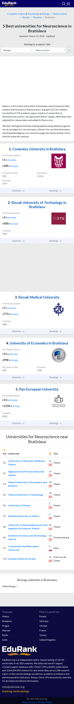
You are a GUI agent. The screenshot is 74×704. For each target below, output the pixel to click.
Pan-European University (37, 389)
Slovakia (37, 17)
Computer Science (16, 13)
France (42, 630)
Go (69, 50)
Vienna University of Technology (25, 494)
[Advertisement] (37, 81)
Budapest (7, 621)
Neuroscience (60, 13)
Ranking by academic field (37, 44)
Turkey (42, 635)
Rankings (55, 190)
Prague (5, 625)
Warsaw (6, 630)
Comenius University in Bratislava (37, 149)
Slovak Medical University (37, 297)
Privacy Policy (45, 702)
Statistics (18, 190)
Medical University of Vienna (23, 516)
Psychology (33, 13)
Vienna (5, 616)
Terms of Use (28, 702)
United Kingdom (47, 639)
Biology (46, 13)
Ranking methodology (15, 691)
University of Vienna (19, 505)
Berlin (5, 635)
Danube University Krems (22, 558)
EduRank (50, 36)
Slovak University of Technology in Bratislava (37, 204)
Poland (42, 616)
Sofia (4, 639)
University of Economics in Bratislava (37, 343)
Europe (26, 17)
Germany (43, 621)
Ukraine (43, 625)
